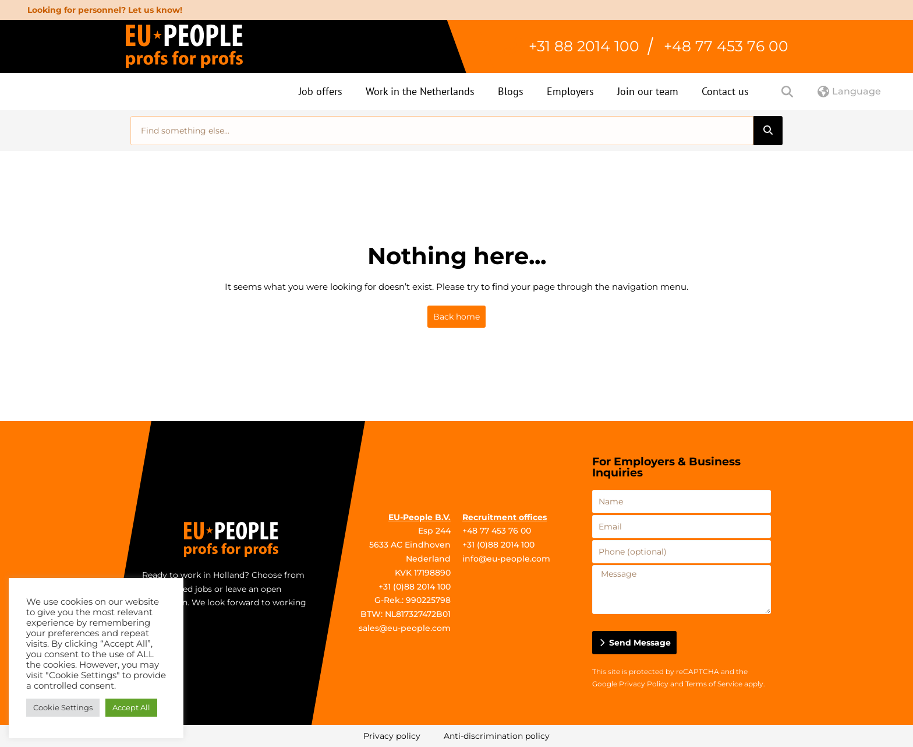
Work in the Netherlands (420, 91)
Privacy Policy (643, 683)
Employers (570, 91)
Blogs (510, 91)
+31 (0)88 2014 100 (414, 586)
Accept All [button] (131, 707)
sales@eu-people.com (405, 628)
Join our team (647, 91)
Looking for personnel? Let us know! (104, 10)
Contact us (725, 91)
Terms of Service (713, 683)
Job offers (320, 91)
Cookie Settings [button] (63, 707)
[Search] (768, 130)
